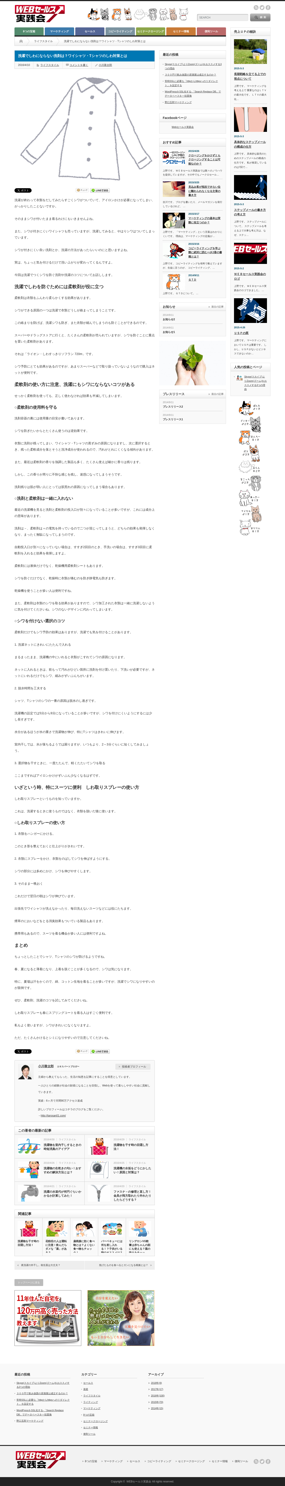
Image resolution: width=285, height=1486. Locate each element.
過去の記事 (217, 306)
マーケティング (59, 31)
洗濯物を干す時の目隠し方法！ (131, 1147)
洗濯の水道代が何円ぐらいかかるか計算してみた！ (62, 1193)
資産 (85, 1389)
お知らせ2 (169, 319)
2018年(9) (156, 1383)
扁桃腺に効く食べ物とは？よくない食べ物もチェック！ (84, 1247)
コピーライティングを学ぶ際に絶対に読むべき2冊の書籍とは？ (205, 252)
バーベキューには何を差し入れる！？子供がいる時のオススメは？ (111, 1247)
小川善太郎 (105, 65)
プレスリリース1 (173, 419)
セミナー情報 (181, 31)
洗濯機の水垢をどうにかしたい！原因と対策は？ (132, 1170)
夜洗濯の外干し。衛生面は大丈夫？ (40, 1265)
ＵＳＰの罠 (241, 333)
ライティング (90, 1402)
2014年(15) (157, 1408)
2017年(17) (157, 1389)
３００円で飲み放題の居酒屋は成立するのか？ (190, 74)
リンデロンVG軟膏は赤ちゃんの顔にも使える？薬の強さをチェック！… (139, 1249)
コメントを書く (78, 65)
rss (256, 7)
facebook (268, 7)
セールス (90, 31)
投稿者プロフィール (134, 1066)
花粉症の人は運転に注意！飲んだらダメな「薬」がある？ (56, 1247)
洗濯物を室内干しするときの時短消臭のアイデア (62, 1147)
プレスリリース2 (173, 406)
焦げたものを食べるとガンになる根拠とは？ (123, 1265)
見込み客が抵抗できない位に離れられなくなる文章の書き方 (204, 191)
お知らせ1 (169, 332)
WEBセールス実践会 (138, 1481)
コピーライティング (120, 31)
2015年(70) (157, 1402)
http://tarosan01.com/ (53, 1115)
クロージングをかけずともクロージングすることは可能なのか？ (204, 159)
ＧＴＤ (192, 279)
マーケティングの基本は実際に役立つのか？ (204, 220)
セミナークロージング (150, 31)
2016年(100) (158, 1395)
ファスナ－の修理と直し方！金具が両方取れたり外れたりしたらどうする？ (132, 1195)
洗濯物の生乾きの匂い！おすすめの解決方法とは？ (62, 1170)
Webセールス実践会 (183, 127)
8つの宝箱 (29, 31)
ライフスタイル (43, 41)
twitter (262, 7)
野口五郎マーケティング (178, 102)
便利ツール (211, 31)
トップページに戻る (29, 1282)
